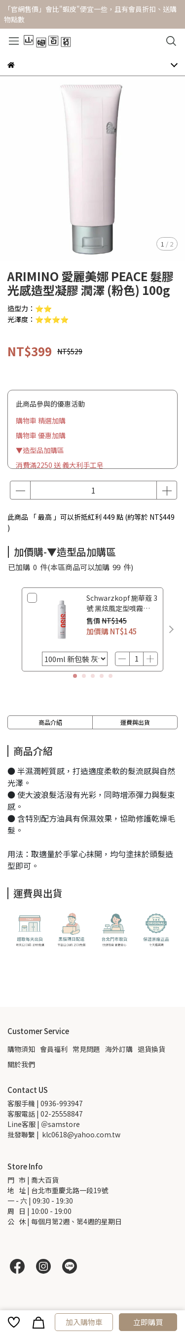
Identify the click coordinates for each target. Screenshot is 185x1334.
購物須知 (21, 1049)
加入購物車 (84, 1322)
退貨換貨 (151, 1049)
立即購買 (148, 1322)
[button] (171, 629)
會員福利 (54, 1049)
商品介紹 (50, 722)
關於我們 (21, 1064)
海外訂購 (119, 1049)
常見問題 (86, 1049)
